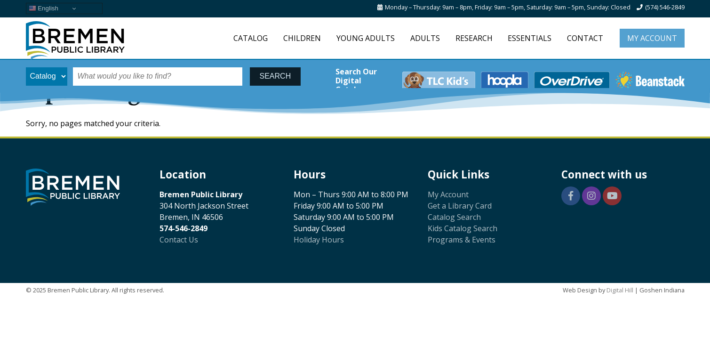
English (43, 8)
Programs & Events (461, 239)
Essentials (529, 38)
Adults (425, 38)
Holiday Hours (319, 239)
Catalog (250, 38)
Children (302, 38)
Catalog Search (454, 217)
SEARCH (275, 76)
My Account (652, 38)
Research (474, 38)
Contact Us (179, 239)
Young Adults (365, 38)
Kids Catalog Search (462, 228)
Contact (585, 38)
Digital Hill (619, 290)
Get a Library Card (460, 206)
